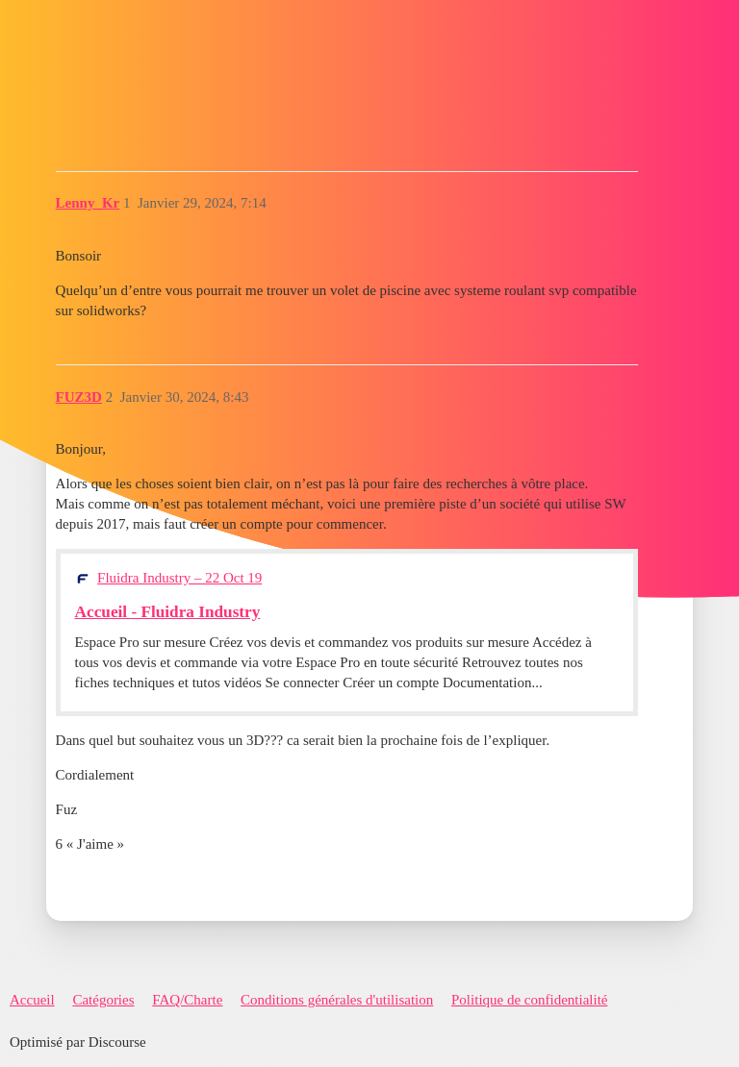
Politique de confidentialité (529, 999)
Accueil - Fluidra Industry (168, 612)
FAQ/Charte (187, 999)
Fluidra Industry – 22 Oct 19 (179, 577)
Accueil (32, 999)
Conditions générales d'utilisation (337, 999)
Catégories (103, 999)
